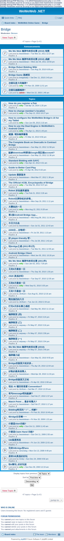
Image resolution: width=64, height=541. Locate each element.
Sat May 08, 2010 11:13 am (42, 309)
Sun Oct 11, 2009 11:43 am (36, 426)
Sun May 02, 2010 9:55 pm (42, 358)
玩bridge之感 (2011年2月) (22, 246)
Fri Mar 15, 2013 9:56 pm (35, 137)
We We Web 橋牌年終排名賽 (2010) (26, 347)
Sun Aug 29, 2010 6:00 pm (42, 69)
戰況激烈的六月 (16, 299)
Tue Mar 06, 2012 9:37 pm (36, 185)
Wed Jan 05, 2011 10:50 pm (43, 62)
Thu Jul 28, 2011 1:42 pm (41, 241)
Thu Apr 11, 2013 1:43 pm (36, 131)
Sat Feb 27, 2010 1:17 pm (42, 404)
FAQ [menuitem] (20, 18)
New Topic (7, 37)
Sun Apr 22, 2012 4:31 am (36, 163)
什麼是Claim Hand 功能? (21, 432)
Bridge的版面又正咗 (19, 379)
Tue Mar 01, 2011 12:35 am (42, 249)
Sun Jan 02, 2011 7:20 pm (36, 264)
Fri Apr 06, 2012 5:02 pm (35, 170)
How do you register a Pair (23, 103)
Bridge (6, 29)
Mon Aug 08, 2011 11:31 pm (43, 218)
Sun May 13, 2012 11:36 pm (43, 155)
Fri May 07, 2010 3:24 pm (38, 317)
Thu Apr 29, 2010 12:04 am (42, 366)
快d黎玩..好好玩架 (18, 464)
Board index (10, 534)
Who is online (8, 507)
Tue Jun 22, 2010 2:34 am (39, 302)
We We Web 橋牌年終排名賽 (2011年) (28, 261)
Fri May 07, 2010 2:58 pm (38, 333)
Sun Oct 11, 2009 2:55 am (42, 434)
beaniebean (24, 54)
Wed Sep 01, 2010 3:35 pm (36, 286)
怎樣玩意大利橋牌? (18, 83)
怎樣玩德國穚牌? (17, 90)
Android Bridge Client (20, 253)
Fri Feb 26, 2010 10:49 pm (42, 412)
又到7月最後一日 (17, 291)
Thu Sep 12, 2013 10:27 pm (36, 113)
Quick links (9, 18)
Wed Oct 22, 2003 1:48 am (38, 93)
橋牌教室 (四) (15, 314)
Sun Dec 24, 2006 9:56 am (37, 459)
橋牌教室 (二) (15, 330)
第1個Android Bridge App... (23, 215)
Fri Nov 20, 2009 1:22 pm (41, 419)
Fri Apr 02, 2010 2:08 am (41, 382)
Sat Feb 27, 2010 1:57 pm (42, 396)
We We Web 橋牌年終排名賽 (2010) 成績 (29, 59)
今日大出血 (14, 223)
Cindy (21, 459)
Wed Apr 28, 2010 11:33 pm (42, 374)
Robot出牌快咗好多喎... (20, 198)
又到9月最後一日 (17, 269)
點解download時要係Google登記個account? (32, 152)
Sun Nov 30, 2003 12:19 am (37, 467)
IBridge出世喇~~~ (18, 416)
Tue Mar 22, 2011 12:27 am (42, 54)
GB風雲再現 (15, 440)
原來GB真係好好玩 (18, 456)
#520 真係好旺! (16, 276)
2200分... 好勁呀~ (17, 230)
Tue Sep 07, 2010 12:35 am (42, 279)
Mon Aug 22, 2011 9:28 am (36, 209)
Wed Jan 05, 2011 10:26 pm (43, 255)
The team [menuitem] (40, 534)
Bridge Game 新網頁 (19, 75)
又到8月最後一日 (17, 283)
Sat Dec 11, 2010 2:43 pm (41, 78)
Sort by (32, 477)
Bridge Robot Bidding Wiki (23, 67)
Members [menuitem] (52, 534)
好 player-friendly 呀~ (20, 238)
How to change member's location (27, 111)
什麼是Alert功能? (17, 423)
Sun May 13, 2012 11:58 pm (43, 147)
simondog (23, 451)
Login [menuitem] (60, 18)
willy (21, 86)
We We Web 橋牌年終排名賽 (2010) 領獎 (29, 51)
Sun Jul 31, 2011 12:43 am (42, 226)
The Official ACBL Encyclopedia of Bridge (31, 182)
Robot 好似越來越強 (19, 190)
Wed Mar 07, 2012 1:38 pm (42, 177)
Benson (14, 33)
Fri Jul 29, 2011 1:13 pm (41, 233)
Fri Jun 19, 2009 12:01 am (42, 443)
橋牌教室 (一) (15, 339)
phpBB (23, 539)
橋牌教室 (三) (15, 322)
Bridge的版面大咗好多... (21, 363)
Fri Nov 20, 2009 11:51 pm (36, 86)
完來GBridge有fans (19, 448)
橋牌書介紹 (14, 355)
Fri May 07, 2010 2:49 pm (38, 350)
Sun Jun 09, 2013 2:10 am (36, 123)
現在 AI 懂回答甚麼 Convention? (25, 386)
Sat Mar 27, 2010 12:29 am (39, 389)
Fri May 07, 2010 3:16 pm (38, 325)
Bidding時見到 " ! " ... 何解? (23, 409)
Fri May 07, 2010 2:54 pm (38, 341)
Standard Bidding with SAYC (24, 160)
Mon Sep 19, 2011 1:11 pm (42, 201)
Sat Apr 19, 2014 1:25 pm (36, 106)
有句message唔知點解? (21, 393)
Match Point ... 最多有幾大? (23, 401)
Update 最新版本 (17, 174)
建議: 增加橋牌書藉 (18, 134)
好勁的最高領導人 (17, 371)
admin (22, 93)
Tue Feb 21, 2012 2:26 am (36, 193)
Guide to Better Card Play (22, 167)
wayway (22, 317)
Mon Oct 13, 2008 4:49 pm (40, 451)
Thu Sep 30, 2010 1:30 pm (42, 272)
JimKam (22, 294)
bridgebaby (23, 78)
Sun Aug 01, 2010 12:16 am (39, 294)
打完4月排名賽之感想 (19, 306)
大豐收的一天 (15, 207)
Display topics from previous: (31, 473)
